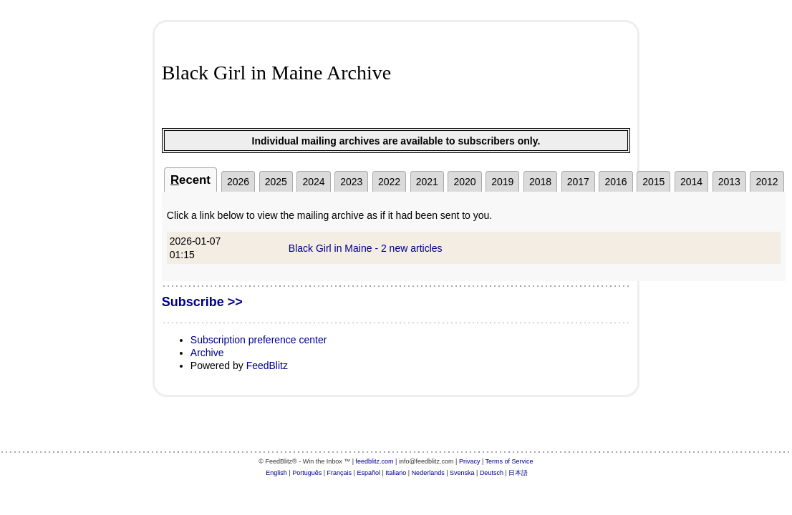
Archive (207, 352)
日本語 (518, 472)
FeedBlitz (267, 365)
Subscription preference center (258, 339)
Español (368, 472)
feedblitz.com (375, 461)
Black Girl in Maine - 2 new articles (366, 248)
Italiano (395, 472)
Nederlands (428, 472)
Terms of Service (509, 461)
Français (339, 472)
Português (307, 472)
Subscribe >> (202, 302)
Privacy (469, 461)
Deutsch (491, 472)
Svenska (462, 472)
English (276, 472)
